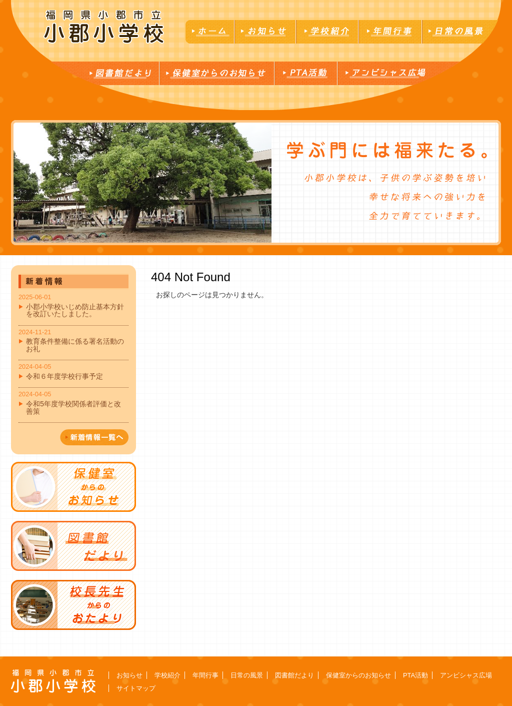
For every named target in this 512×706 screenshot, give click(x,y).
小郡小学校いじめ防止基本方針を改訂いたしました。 (75, 310)
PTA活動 (415, 675)
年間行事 (205, 675)
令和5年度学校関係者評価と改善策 (73, 407)
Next (19, 183)
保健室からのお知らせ (358, 675)
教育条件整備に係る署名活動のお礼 (75, 344)
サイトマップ (136, 688)
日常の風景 (246, 675)
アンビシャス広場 (466, 675)
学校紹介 (167, 675)
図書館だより (294, 675)
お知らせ (129, 675)
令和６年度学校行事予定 (64, 376)
